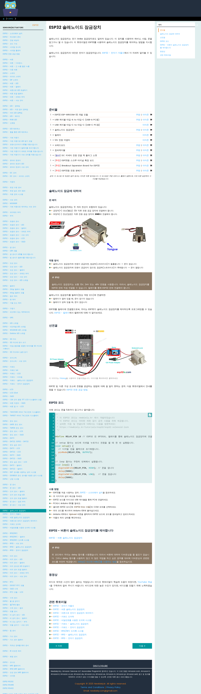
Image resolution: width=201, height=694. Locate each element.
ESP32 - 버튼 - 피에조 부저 (14, 97)
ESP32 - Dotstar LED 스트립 (14, 333)
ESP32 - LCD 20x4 (10, 393)
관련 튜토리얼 (165, 55)
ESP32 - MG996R (10, 203)
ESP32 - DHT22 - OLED (12, 458)
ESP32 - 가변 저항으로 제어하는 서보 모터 (19, 206)
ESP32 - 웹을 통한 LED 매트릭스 (15, 132)
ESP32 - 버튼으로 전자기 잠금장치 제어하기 (20, 521)
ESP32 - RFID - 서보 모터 (13, 543)
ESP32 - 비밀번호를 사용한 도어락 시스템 (19, 527)
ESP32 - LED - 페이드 (11, 116)
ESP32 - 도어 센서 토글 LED (14, 495)
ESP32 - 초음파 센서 (11, 221)
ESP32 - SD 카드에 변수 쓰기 (14, 342)
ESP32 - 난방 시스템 (11, 479)
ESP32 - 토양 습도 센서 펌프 (14, 191)
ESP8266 (49, 25)
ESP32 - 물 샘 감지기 (11, 601)
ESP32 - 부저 (8, 216)
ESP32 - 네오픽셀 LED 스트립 (14, 326)
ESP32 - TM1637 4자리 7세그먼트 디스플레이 (21, 415)
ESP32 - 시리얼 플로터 (12, 50)
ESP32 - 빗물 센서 (10, 611)
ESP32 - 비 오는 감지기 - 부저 (15, 621)
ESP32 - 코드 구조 (10, 44)
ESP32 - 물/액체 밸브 (11, 604)
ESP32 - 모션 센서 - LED (12, 266)
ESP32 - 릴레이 (9, 286)
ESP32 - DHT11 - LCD (11, 448)
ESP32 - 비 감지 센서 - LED (14, 615)
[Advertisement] (100, 79)
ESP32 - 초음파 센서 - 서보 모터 (16, 235)
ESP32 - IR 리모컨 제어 (12, 651)
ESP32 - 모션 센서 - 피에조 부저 (16, 273)
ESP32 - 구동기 (9, 308)
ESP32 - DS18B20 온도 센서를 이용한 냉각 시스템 (22, 475)
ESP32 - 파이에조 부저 (12, 212)
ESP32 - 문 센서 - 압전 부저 (14, 501)
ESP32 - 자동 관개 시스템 (13, 194)
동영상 (162, 51)
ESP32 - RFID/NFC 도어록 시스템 (16, 540)
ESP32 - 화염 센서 (10, 656)
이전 (59, 645)
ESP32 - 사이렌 (9, 676)
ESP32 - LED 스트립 (10, 323)
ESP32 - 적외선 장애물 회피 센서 (16, 645)
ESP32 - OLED (8, 396)
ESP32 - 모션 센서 (10, 263)
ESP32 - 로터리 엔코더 (12, 160)
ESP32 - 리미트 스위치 (12, 76)
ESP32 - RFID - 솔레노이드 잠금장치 (17, 547)
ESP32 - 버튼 (8, 59)
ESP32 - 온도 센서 (10, 421)
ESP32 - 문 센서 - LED (12, 488)
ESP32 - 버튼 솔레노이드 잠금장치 (16, 517)
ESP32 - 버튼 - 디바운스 (12, 63)
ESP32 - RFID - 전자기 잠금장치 (15, 550)
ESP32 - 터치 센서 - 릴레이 (14, 562)
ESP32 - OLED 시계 (10, 589)
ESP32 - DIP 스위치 (10, 80)
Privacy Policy (113, 687)
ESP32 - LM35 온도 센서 (12, 424)
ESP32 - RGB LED (10, 119)
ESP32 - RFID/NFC (10, 533)
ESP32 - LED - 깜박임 (11, 106)
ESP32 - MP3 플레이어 (12, 665)
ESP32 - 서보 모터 (10, 200)
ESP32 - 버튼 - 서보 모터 (13, 100)
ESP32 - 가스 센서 (10, 636)
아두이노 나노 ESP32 (135, 25)
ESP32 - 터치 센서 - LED (12, 559)
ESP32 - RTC (8, 582)
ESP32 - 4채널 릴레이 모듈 (13, 293)
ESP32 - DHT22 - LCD (12, 452)
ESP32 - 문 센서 (9, 484)
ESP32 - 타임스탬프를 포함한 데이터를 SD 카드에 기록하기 (22, 347)
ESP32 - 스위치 (9, 73)
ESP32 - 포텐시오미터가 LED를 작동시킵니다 (20, 144)
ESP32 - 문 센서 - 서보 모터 (14, 505)
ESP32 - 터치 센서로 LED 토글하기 (16, 566)
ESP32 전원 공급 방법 (11, 54)
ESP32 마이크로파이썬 (162, 25)
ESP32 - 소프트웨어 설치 (12, 33)
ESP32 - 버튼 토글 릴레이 (13, 93)
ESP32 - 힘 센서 (9, 630)
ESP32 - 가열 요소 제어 (12, 303)
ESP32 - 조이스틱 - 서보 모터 (14, 361)
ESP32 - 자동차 (9, 182)
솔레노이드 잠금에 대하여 (170, 34)
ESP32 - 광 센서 (9, 247)
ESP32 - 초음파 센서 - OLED (14, 241)
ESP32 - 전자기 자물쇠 (12, 514)
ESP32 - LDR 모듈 (10, 251)
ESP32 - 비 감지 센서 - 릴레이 (15, 618)
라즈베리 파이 (67, 25)
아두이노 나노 (111, 25)
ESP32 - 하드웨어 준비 (12, 37)
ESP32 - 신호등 (9, 123)
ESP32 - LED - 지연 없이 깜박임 (15, 109)
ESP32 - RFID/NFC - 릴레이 (14, 537)
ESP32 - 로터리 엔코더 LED (13, 164)
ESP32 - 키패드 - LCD (12, 373)
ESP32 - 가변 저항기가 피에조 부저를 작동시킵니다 (23, 151)
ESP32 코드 (164, 41)
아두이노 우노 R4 (89, 25)
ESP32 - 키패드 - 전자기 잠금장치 (16, 384)
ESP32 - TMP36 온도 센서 (13, 428)
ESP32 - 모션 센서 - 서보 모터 (15, 277)
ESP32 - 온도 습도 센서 (12, 445)
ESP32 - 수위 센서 (10, 598)
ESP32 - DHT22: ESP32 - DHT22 (15, 441)
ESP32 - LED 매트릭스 (11, 129)
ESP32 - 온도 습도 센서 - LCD (15, 462)
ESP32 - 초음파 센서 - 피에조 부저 (16, 231)
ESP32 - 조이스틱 (10, 358)
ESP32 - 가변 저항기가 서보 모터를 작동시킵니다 (22, 154)
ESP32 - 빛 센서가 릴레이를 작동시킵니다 (19, 257)
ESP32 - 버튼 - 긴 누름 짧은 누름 (16, 66)
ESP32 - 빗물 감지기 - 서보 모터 (16, 625)
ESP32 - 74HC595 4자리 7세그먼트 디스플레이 (21, 412)
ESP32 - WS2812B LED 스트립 (15, 330)
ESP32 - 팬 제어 (9, 299)
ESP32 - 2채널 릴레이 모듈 (13, 289)
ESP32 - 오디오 (9, 662)
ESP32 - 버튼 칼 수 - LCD (13, 406)
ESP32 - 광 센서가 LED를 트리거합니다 (18, 254)
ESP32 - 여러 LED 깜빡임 (12, 113)
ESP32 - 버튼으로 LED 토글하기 (15, 90)
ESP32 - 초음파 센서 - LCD (14, 238)
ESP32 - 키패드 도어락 (12, 524)
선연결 (162, 37)
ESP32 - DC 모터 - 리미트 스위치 (16, 176)
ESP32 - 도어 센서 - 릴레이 (14, 491)
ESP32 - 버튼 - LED (10, 83)
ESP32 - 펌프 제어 (10, 296)
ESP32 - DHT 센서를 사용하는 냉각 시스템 (19, 472)
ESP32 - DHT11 (8, 438)
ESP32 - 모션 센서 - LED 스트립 (15, 280)
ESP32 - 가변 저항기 (11, 137)
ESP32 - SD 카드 (9, 339)
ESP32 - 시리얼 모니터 (12, 47)
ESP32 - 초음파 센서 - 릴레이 (14, 228)
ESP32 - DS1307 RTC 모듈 (13, 585)
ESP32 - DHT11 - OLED (12, 455)
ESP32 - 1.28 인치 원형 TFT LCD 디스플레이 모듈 (22, 399)
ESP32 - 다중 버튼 (10, 69)
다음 (142, 645)
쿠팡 (138, 114)
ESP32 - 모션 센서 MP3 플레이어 (16, 672)
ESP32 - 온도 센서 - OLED (13, 435)
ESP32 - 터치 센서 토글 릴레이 (15, 569)
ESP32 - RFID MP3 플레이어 (14, 669)
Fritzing (63, 378)
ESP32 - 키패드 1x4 (10, 370)
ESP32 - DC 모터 (9, 173)
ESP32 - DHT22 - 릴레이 (12, 469)
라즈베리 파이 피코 (189, 25)
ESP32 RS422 (8, 688)
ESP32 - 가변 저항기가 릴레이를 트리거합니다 (21, 148)
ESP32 (10, 19)
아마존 (146, 114)
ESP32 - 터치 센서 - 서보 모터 (15, 576)
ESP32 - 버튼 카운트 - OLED (14, 403)
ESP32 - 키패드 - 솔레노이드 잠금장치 (18, 380)
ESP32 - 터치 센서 (10, 556)
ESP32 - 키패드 (9, 367)
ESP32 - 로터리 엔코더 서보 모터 (16, 167)
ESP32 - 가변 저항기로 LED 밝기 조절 (17, 141)
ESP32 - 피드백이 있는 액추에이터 (16, 312)
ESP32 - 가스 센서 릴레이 (13, 639)
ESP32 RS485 (8, 685)
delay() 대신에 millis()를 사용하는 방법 (97, 561)
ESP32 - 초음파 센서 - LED (13, 225)
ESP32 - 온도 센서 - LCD (13, 431)
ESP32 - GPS (8, 317)
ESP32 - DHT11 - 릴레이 (12, 465)
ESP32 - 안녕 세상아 (11, 40)
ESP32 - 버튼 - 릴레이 (12, 87)
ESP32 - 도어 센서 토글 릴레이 (15, 498)
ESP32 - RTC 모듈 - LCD (13, 592)
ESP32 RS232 (8, 681)
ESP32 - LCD (8, 389)
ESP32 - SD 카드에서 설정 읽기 (15, 352)
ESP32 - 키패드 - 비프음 (12, 377)
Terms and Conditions (92, 687)
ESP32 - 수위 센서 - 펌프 (13, 608)
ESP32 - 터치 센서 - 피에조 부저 (16, 573)
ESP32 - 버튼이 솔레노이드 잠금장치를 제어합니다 (174, 46)
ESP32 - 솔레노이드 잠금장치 (14, 510)
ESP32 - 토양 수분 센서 (12, 187)
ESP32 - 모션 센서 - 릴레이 (14, 270)
